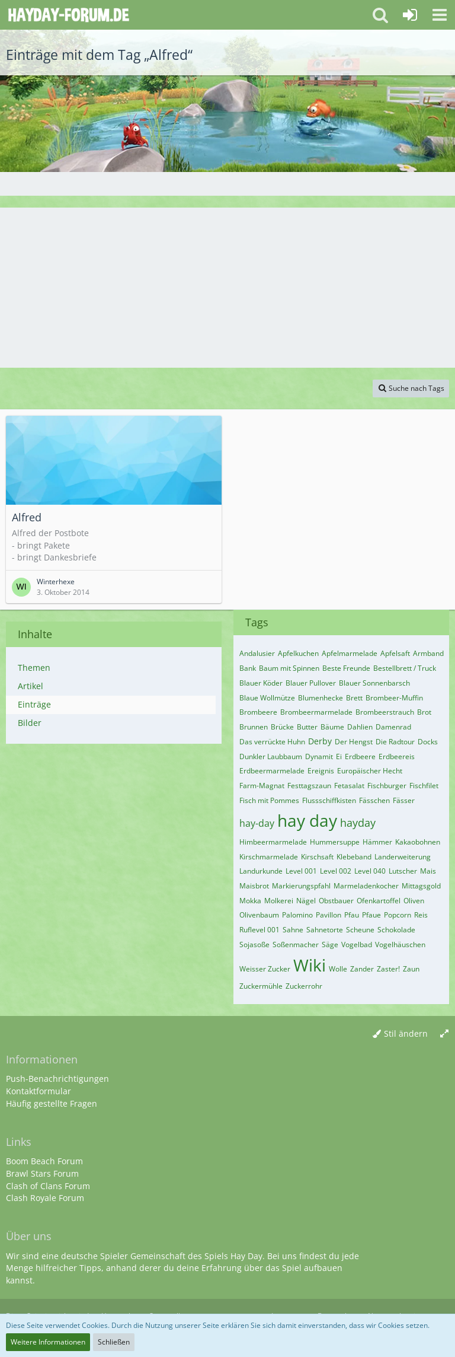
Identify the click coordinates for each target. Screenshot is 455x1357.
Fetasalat (349, 786)
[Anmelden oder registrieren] (410, 15)
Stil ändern (406, 1033)
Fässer (404, 800)
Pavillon (328, 915)
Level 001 (301, 871)
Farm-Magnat (261, 786)
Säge (330, 944)
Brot (424, 712)
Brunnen (253, 727)
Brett (354, 698)
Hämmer (377, 842)
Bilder (29, 722)
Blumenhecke (320, 698)
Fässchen (374, 800)
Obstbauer (336, 901)
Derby (320, 741)
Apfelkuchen (298, 653)
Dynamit (319, 756)
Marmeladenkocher (366, 886)
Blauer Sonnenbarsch (374, 683)
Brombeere (258, 712)
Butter (307, 727)
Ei (339, 756)
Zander (362, 969)
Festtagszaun (309, 786)
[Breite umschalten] (444, 1034)
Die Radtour (395, 742)
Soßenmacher (296, 944)
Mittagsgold (421, 886)
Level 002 (335, 871)
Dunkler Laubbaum (270, 756)
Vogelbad (356, 944)
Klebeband (354, 857)
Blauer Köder (261, 683)
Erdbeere (360, 756)
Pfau (351, 915)
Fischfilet (423, 786)
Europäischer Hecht (369, 771)
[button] (439, 15)
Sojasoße (254, 944)
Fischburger (386, 786)
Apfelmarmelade (349, 653)
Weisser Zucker (264, 969)
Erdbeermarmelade (272, 771)
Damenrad (393, 727)
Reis (421, 915)
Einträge (34, 704)
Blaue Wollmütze (267, 698)
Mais (428, 871)
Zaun (411, 969)
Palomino (297, 915)
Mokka (250, 901)
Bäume (332, 727)
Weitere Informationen (48, 1342)
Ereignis (320, 771)
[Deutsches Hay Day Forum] (68, 15)
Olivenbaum (259, 915)
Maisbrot (254, 886)
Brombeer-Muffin (394, 698)
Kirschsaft (317, 857)
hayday (358, 823)
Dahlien (360, 727)
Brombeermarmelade (316, 712)
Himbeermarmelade (273, 842)
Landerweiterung (402, 857)
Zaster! (388, 969)
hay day (307, 820)
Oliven (413, 901)
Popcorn (397, 915)
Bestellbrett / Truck (404, 668)
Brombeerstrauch (384, 712)
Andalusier (257, 653)
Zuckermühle (261, 986)
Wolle (338, 969)
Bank (247, 668)
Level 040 (370, 871)
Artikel (30, 686)
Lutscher (403, 871)
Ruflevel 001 (259, 930)
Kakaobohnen (417, 842)
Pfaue (371, 915)
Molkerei (278, 901)
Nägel (306, 901)
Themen (34, 667)
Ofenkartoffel (378, 901)
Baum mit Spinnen (289, 668)
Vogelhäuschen (400, 944)
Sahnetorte (324, 930)
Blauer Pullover (311, 683)
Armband (428, 653)
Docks (428, 742)
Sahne (293, 930)
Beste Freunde (346, 668)
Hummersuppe (335, 842)
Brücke (282, 727)
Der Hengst (354, 742)
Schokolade (396, 930)
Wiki (309, 965)
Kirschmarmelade (268, 857)
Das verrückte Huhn (272, 742)
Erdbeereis (397, 756)
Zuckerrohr (304, 986)
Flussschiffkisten (329, 800)
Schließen (114, 1342)
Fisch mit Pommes (269, 800)
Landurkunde (261, 871)
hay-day (256, 823)
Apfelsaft (395, 653)
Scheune (360, 930)
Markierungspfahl (301, 886)
